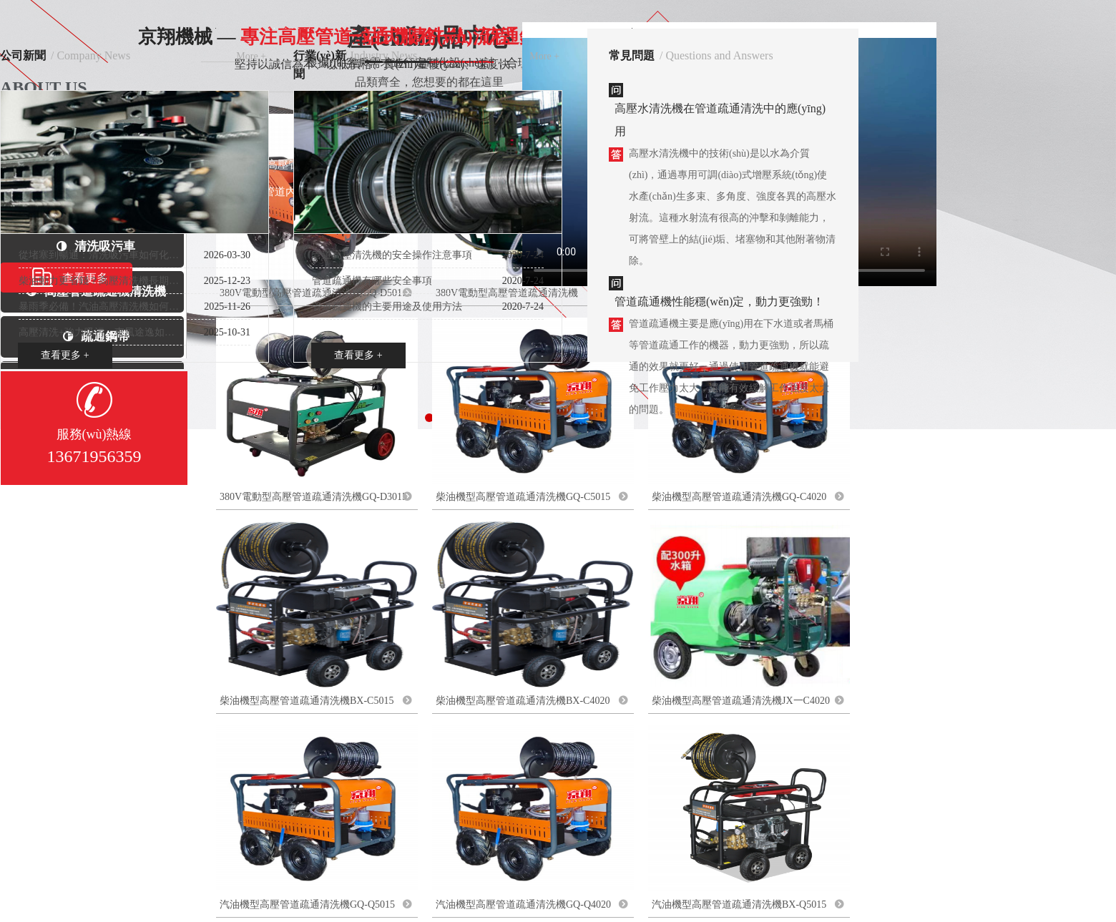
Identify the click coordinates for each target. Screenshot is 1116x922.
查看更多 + (65, 355)
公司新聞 (23, 55)
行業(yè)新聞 (319, 57)
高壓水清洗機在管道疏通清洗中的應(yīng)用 (720, 119)
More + (251, 56)
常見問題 (632, 55)
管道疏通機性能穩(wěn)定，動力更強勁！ (719, 301)
